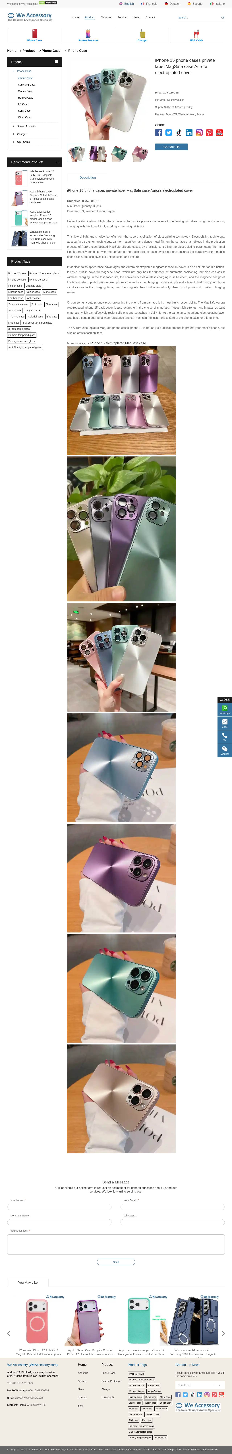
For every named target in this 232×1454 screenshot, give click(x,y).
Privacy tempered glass (21, 341)
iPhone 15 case (38, 279)
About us (106, 17)
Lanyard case (32, 310)
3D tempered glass (19, 328)
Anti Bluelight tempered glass (24, 347)
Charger (21, 134)
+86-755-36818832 (23, 1383)
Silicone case (15, 291)
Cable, (179, 1449)
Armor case (14, 310)
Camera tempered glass (21, 335)
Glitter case (33, 291)
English (126, 3)
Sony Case (24, 110)
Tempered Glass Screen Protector (144, 1449)
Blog (80, 1405)
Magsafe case (33, 285)
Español (195, 3)
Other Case (24, 117)
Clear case (51, 304)
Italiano (217, 3)
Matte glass (160, 1437)
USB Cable (23, 141)
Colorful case (35, 316)
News (136, 17)
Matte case (49, 291)
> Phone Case (49, 51)
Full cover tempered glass (37, 322)
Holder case (15, 285)
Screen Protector (26, 126)
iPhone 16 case (17, 279)
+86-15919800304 (38, 1390)
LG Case (23, 104)
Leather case (15, 298)
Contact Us (171, 147)
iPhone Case (25, 78)
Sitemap (93, 1449)
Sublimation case (18, 304)
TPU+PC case (16, 316)
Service (122, 17)
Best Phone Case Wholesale (113, 1449)
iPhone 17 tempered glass (44, 273)
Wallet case (33, 298)
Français (149, 3)
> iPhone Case (75, 51)
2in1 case (52, 316)
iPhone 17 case (17, 273)
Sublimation (165, 1403)
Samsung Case (27, 84)
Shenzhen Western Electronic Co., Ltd (50, 1449)
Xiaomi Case (25, 91)
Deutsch (172, 3)
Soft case (36, 304)
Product (89, 17)
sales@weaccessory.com (29, 1397)
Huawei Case (25, 97)
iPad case (13, 322)
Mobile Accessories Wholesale (203, 1449)
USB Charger (168, 1449)
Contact (150, 17)
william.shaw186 (36, 1404)
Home (75, 17)
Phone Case (24, 71)
